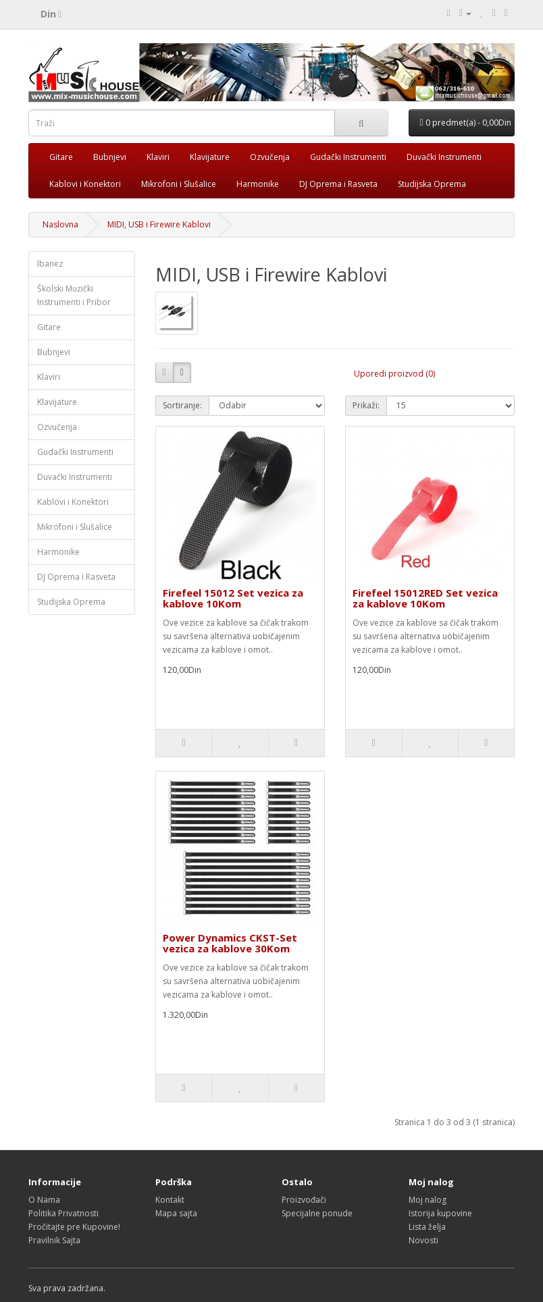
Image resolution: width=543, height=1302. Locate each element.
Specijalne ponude (317, 1213)
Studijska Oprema (432, 184)
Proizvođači (304, 1199)
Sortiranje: (182, 405)
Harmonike (257, 184)
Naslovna (60, 224)
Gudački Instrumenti (348, 157)
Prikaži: (366, 405)
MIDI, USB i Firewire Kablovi (159, 224)
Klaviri (158, 157)
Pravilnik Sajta (54, 1240)
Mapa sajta (176, 1213)
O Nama (44, 1199)
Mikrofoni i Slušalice (178, 184)
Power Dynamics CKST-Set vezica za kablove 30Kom (230, 943)
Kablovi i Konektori (85, 184)
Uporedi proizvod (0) (394, 373)
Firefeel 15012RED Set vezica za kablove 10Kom (425, 598)
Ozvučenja (270, 157)
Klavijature (210, 157)
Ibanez (50, 263)
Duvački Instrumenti (444, 157)
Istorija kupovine (440, 1213)
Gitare (61, 157)
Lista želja (427, 1226)
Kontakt (169, 1199)
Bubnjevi (109, 157)
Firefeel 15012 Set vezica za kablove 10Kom (233, 598)
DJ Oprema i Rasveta (338, 184)
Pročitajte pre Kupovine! (74, 1226)
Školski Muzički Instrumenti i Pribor (74, 295)
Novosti (423, 1240)
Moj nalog (427, 1199)
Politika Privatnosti (63, 1213)
